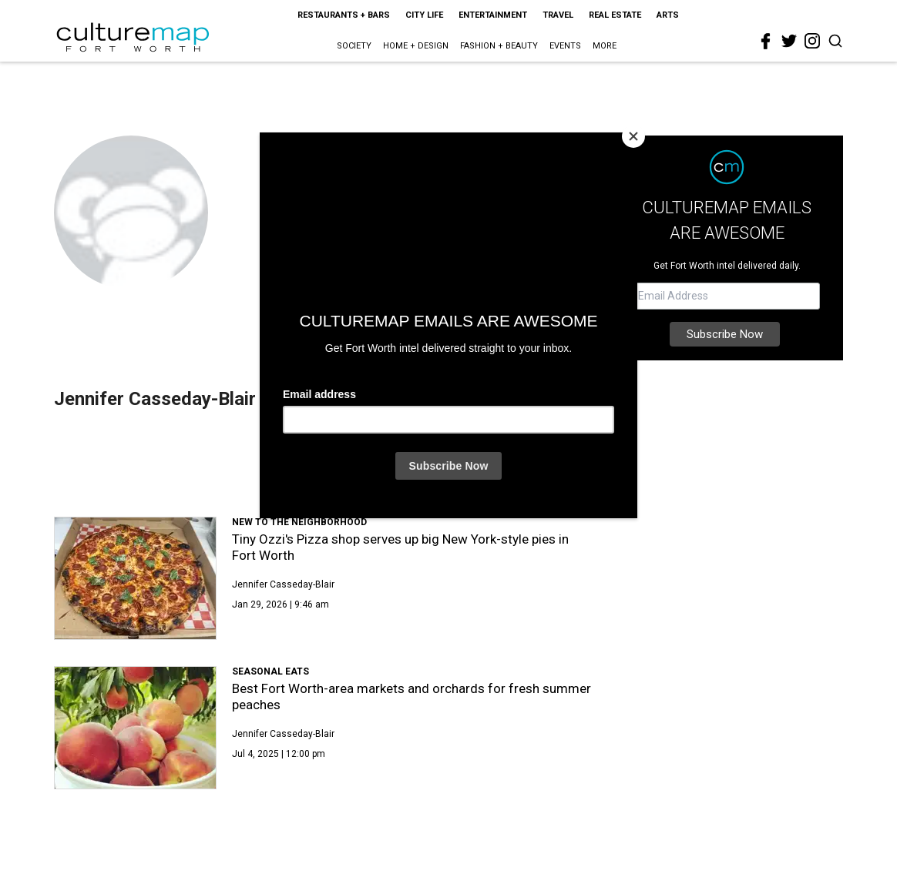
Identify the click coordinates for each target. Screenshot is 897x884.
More (604, 46)
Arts (668, 15)
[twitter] (789, 41)
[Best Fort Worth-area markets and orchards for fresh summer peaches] (135, 727)
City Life (424, 15)
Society (354, 46)
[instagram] (812, 41)
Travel (558, 15)
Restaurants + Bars (343, 15)
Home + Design (415, 46)
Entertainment (493, 15)
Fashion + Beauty (499, 46)
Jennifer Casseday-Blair (283, 584)
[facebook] (766, 41)
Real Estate (615, 15)
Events (565, 46)
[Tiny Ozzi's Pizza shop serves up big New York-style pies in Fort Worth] (135, 578)
